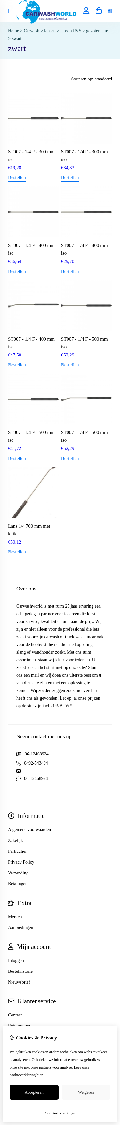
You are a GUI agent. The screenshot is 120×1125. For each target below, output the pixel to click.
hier (39, 1075)
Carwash (31, 30)
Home (13, 30)
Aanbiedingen (20, 927)
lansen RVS (70, 30)
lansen (50, 30)
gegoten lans (97, 30)
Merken (15, 916)
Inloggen (16, 960)
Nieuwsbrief (19, 982)
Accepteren (34, 1092)
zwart (16, 38)
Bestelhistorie (20, 971)
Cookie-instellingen (60, 1113)
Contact (15, 1015)
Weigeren (86, 1092)
